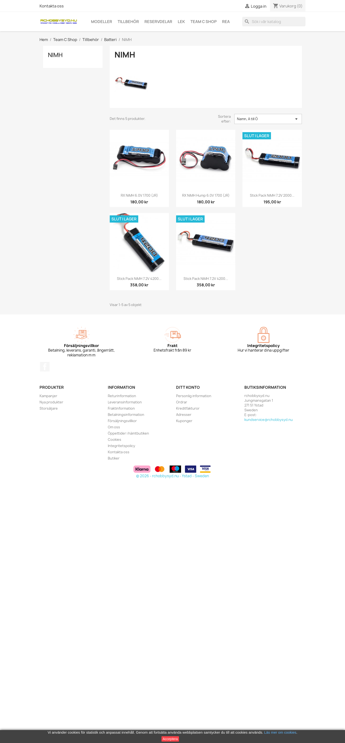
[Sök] (273, 21)
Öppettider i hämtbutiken (128, 433)
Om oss (114, 427)
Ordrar (181, 402)
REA (226, 21)
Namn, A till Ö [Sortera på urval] (268, 119)
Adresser (183, 414)
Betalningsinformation (126, 414)
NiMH (55, 55)
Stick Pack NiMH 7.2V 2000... (272, 195)
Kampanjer (48, 396)
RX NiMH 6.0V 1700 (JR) (139, 195)
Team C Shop (203, 21)
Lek (181, 21)
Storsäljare (49, 408)
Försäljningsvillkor (122, 421)
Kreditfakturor (188, 408)
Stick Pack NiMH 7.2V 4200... (139, 278)
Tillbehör (128, 21)
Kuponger (184, 421)
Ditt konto (188, 387)
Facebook (45, 367)
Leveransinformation (125, 402)
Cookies (114, 439)
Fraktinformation (121, 408)
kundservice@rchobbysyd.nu (268, 419)
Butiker (114, 458)
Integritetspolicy (121, 445)
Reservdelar (158, 21)
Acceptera (170, 739)
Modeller (101, 21)
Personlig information (193, 396)
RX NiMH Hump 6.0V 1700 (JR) (206, 195)
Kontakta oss (52, 6)
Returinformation (122, 396)
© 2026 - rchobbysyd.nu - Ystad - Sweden (172, 475)
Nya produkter (51, 402)
